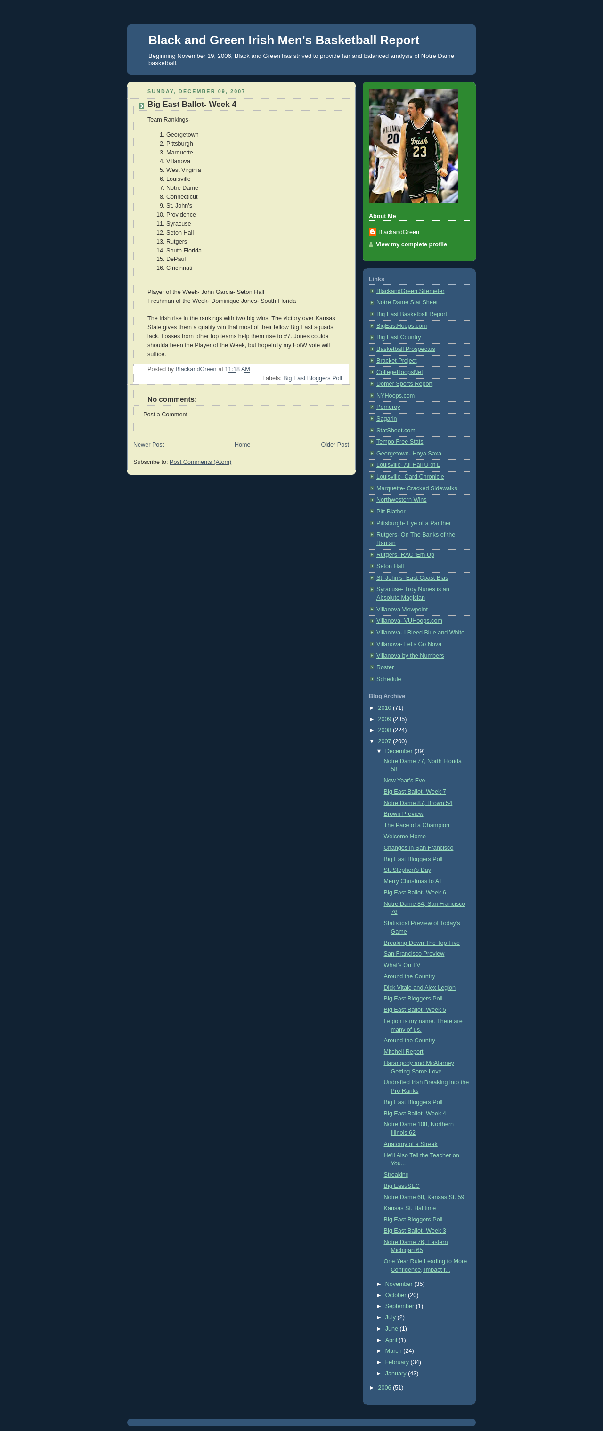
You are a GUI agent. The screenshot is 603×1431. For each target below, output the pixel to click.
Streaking (396, 1174)
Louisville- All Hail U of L (408, 465)
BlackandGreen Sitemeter (410, 291)
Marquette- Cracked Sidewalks (416, 488)
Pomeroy (388, 407)
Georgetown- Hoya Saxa (408, 453)
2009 (385, 719)
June (392, 1328)
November (400, 1284)
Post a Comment (165, 414)
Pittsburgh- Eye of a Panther (413, 523)
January (396, 1373)
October (396, 1295)
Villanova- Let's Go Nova (408, 644)
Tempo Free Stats (400, 442)
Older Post (335, 444)
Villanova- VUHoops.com (409, 621)
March (394, 1351)
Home (243, 444)
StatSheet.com (396, 430)
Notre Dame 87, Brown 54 (418, 803)
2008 (385, 730)
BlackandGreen (398, 232)
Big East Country (398, 337)
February (398, 1362)
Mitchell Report (404, 1052)
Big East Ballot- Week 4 (415, 1113)
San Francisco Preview (414, 954)
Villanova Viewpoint (402, 609)
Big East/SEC (402, 1186)
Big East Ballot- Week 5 (415, 1010)
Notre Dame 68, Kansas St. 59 (424, 1197)
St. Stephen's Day (408, 870)
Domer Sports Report (404, 384)
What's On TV (402, 965)
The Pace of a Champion (417, 825)
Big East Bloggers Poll (312, 378)
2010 (385, 708)
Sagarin (386, 418)
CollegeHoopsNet (399, 372)
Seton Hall (390, 566)
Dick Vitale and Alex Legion (420, 987)
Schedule (388, 679)
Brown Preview (404, 814)
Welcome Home (405, 836)
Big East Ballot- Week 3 (415, 1231)
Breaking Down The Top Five (422, 943)
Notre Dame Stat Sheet (407, 302)
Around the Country (409, 976)
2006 (385, 1387)
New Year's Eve (404, 780)
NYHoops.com (395, 395)
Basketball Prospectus (405, 349)
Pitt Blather (391, 511)
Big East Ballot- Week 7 (415, 792)
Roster (385, 667)
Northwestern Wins (401, 499)
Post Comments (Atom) (200, 462)
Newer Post (148, 444)
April (392, 1340)
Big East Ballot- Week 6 (415, 892)
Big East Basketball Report (411, 314)
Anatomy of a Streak (411, 1144)
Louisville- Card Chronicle (410, 476)
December (400, 751)
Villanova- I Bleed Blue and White (420, 632)
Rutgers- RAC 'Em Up (405, 555)
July (391, 1317)
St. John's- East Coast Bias (412, 578)
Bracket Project (396, 361)
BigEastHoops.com (401, 326)
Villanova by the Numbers (410, 655)
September (400, 1306)
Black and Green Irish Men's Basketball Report (283, 40)
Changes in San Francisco (419, 848)
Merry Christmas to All (413, 881)
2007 (385, 741)
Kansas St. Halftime (410, 1208)
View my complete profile (411, 244)
